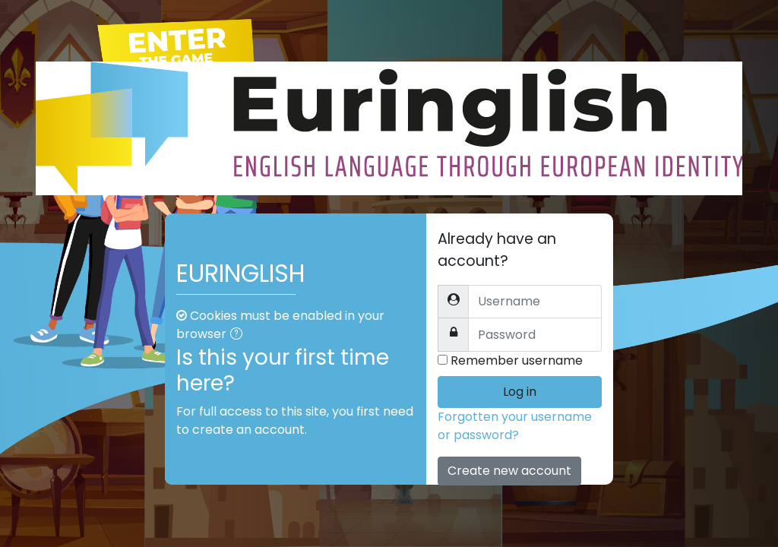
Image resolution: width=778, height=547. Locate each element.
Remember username (517, 360)
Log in (519, 391)
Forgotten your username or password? (515, 426)
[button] (239, 335)
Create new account (509, 470)
